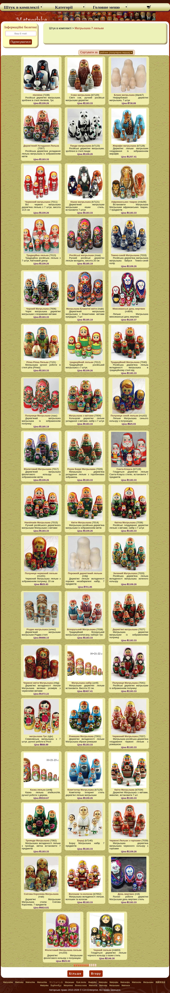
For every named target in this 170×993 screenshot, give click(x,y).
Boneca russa (81, 985)
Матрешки (69, 982)
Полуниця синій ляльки (124, 415)
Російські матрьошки (81, 255)
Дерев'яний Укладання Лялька (41, 145)
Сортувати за (89, 52)
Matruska (103, 985)
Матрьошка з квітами (81, 415)
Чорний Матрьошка (37, 308)
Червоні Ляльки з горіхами (125, 840)
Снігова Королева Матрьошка (41, 894)
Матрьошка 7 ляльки (89, 28)
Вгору (96, 973)
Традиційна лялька (37, 255)
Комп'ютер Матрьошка (81, 789)
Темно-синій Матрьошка (125, 255)
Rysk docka (81, 982)
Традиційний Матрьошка (125, 362)
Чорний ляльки (102, 950)
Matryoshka (8, 982)
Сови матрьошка (80, 95)
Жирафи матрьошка (124, 145)
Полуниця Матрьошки (38, 415)
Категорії (64, 7)
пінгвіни (37, 95)
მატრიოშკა (56, 985)
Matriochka (30, 982)
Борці (80, 840)
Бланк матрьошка (124, 95)
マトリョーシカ (56, 982)
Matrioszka (136, 982)
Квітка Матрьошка (125, 522)
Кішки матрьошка (81, 202)
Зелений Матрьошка (125, 573)
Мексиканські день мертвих (129, 308)
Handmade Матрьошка (37, 522)
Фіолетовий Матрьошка (37, 469)
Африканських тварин (124, 202)
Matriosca (93, 985)
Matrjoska (44, 985)
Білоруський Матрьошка (81, 629)
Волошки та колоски (80, 894)
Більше (75, 973)
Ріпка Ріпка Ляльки (37, 362)
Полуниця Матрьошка (125, 683)
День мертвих (126, 894)
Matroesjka (125, 982)
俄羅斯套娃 (160, 982)
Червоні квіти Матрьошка (38, 683)
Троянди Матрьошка (37, 840)
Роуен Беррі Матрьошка (81, 469)
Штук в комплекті (21, 7)
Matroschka (42, 982)
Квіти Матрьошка (81, 522)
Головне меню (106, 7)
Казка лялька (37, 789)
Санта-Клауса (124, 469)
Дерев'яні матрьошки (125, 629)
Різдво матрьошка (37, 629)
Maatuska (92, 982)
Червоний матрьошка (37, 202)
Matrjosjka (103, 982)
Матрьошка (148, 982)
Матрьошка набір (82, 683)
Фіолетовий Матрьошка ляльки (63, 950)
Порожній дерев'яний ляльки (85, 573)
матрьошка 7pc (38, 736)
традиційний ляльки (81, 362)
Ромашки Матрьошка (81, 736)
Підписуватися (21, 42)
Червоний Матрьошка (125, 736)
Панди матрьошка (80, 145)
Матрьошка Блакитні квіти (81, 308)
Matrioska (19, 982)
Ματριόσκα (68, 985)
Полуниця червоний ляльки (41, 573)
